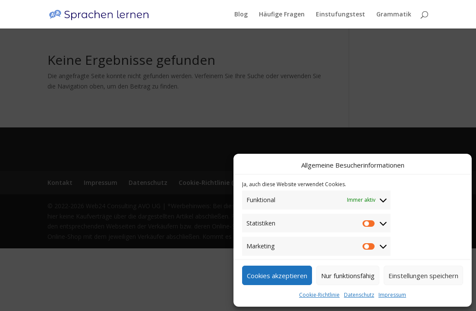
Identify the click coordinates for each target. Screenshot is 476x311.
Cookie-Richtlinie (319, 294)
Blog (241, 14)
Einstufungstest (340, 14)
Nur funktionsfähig (348, 275)
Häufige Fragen (282, 14)
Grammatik (393, 14)
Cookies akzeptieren (277, 275)
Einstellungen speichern (423, 275)
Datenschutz (359, 294)
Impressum (392, 294)
